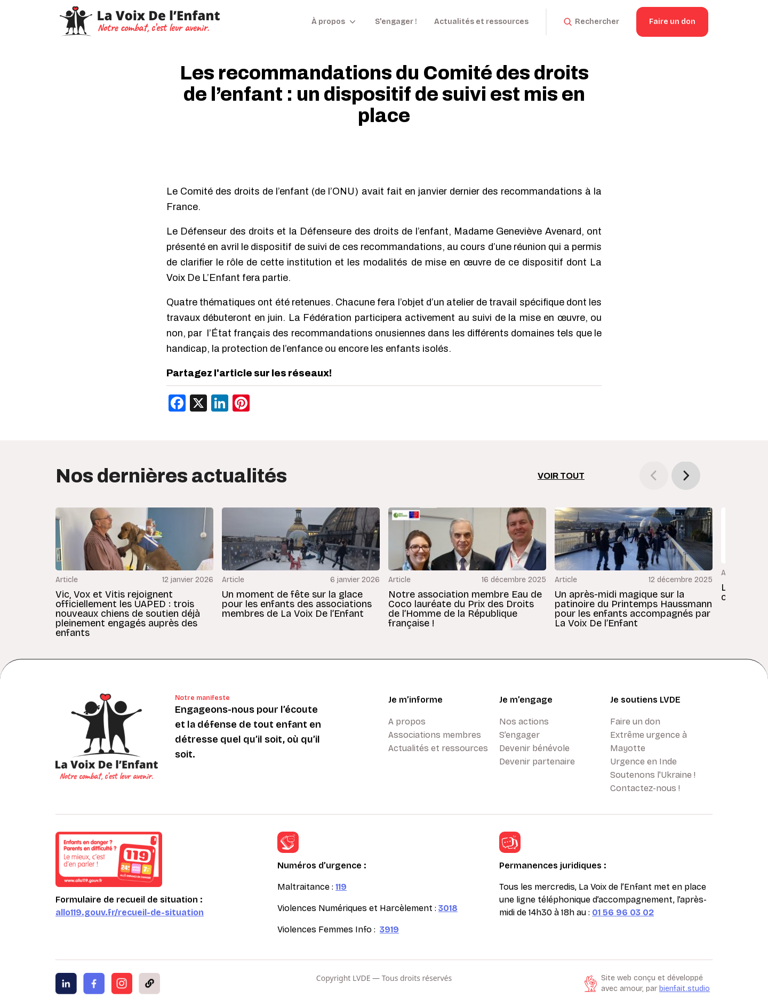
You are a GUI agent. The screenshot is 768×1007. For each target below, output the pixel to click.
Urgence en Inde (643, 761)
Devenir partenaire (537, 761)
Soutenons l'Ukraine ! (652, 775)
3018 (448, 908)
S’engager (519, 735)
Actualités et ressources (481, 21)
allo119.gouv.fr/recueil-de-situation (129, 912)
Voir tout (561, 475)
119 (341, 887)
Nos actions (524, 721)
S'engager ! (396, 21)
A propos (407, 721)
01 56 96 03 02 (623, 912)
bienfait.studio (684, 988)
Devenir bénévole (534, 748)
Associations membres (434, 735)
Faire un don (672, 21)
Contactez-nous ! (645, 788)
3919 (389, 929)
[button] (686, 475)
